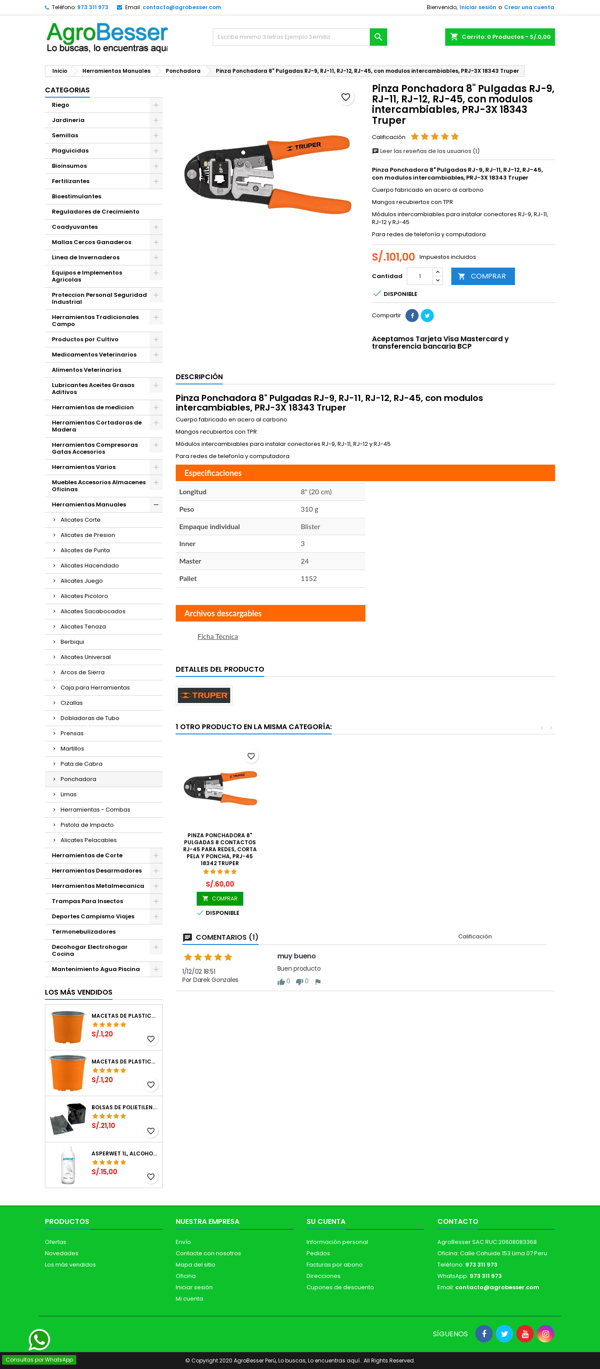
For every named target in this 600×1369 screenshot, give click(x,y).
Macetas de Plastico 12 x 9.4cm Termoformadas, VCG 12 (125, 1016)
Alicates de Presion (88, 535)
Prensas (72, 733)
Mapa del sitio (195, 1264)
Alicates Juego (82, 581)
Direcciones (324, 1276)
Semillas (65, 135)
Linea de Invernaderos (85, 257)
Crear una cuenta (529, 7)
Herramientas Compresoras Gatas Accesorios (95, 448)
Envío (183, 1242)
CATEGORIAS (67, 90)
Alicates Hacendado (90, 565)
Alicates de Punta (85, 550)
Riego (60, 105)
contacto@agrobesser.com (182, 7)
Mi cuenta (189, 1298)
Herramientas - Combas (95, 809)
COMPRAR (482, 276)
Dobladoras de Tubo (90, 718)
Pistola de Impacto (87, 825)
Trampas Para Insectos (87, 901)
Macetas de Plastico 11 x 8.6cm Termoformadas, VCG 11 (125, 1061)
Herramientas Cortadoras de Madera (97, 426)
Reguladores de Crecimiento (96, 211)
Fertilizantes (70, 181)
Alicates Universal (86, 657)
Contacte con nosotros (208, 1253)
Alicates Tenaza (83, 626)
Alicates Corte (81, 520)
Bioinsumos (69, 166)
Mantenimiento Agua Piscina (96, 969)
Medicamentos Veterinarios (94, 354)
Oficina (186, 1276)
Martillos (72, 748)
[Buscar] (300, 37)
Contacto (457, 1221)
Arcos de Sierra (83, 672)
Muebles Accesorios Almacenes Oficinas (99, 485)
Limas (69, 794)
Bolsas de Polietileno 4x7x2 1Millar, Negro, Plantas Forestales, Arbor (125, 1107)
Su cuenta (326, 1221)
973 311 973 (93, 7)
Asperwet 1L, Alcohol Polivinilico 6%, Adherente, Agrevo (125, 1153)
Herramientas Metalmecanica (98, 886)
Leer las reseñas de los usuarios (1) (426, 151)
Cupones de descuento (340, 1287)
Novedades (61, 1253)
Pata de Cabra (81, 764)
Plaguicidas (70, 150)
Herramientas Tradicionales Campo (95, 320)
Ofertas (55, 1242)
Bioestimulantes (76, 196)
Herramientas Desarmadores (97, 870)
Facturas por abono (335, 1264)
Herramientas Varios (84, 467)
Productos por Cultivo (85, 339)
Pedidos (318, 1253)
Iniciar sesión (478, 7)
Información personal (337, 1242)
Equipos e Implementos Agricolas (87, 276)
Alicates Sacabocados (93, 611)
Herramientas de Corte (87, 855)
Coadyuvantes (75, 227)
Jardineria (68, 120)
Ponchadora (78, 779)
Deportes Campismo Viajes (93, 916)
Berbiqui (72, 642)
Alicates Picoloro (84, 596)
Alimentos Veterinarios (86, 370)
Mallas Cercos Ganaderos (91, 242)
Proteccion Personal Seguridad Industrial (99, 298)
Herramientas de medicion (93, 407)
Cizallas (72, 703)
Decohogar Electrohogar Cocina (90, 950)
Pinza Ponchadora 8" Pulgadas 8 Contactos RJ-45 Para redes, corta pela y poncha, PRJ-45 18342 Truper (220, 849)
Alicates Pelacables (89, 840)
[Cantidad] (420, 276)
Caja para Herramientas (95, 687)
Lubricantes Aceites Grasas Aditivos (93, 388)
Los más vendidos (78, 992)
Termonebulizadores (84, 931)
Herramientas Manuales (89, 504)
